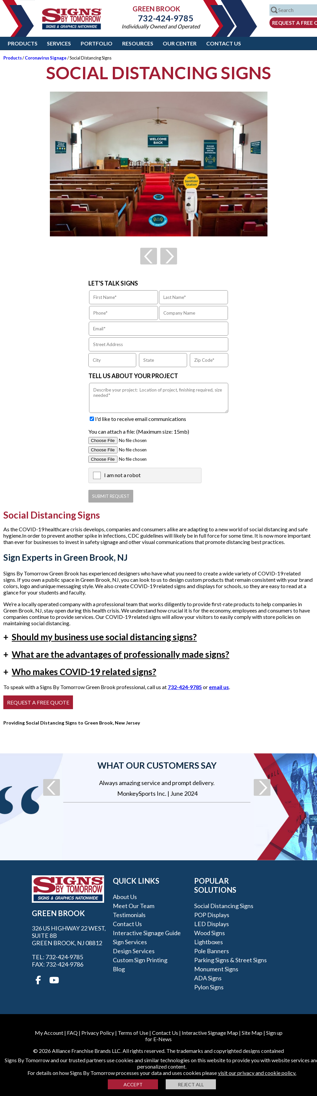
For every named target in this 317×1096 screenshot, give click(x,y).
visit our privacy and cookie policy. (257, 1073)
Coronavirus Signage (46, 58)
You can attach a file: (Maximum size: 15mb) (138, 431)
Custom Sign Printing (140, 960)
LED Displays (211, 923)
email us (219, 687)
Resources (137, 43)
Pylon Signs (209, 987)
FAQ (72, 1032)
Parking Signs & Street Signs (230, 960)
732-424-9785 (160, 18)
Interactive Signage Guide (147, 933)
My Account (49, 1032)
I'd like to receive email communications (140, 419)
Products (22, 43)
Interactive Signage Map (210, 1032)
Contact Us (223, 43)
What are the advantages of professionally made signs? (116, 654)
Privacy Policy (97, 1032)
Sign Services (130, 942)
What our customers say (157, 765)
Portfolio (96, 43)
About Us (125, 896)
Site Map (252, 1032)
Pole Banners (211, 951)
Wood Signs (209, 933)
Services (59, 43)
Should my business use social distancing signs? (100, 637)
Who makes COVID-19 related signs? (79, 671)
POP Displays (211, 914)
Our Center (179, 43)
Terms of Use (133, 1032)
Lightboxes (208, 942)
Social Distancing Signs (223, 905)
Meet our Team (133, 905)
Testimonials (129, 914)
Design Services (134, 951)
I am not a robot (122, 475)
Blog (119, 969)
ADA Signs (208, 978)
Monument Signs (216, 969)
